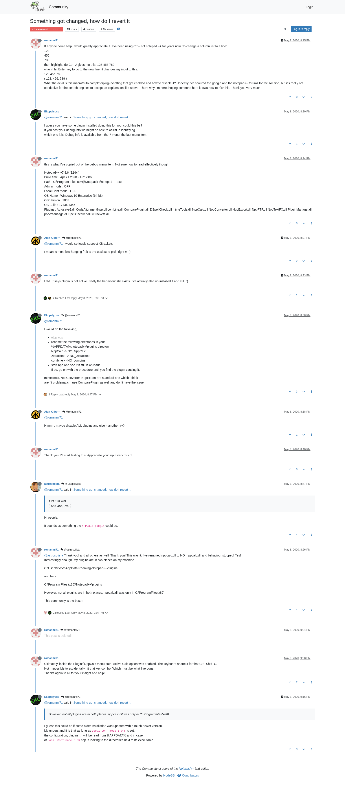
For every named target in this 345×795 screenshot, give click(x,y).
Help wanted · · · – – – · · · (46, 29)
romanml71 (51, 40)
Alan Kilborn (52, 237)
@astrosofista (70, 549)
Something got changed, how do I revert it (101, 117)
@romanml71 (53, 117)
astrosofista (51, 483)
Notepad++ (186, 768)
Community (58, 7)
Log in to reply (301, 29)
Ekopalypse (51, 111)
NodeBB (169, 775)
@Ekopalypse (71, 483)
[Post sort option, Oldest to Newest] (285, 29)
